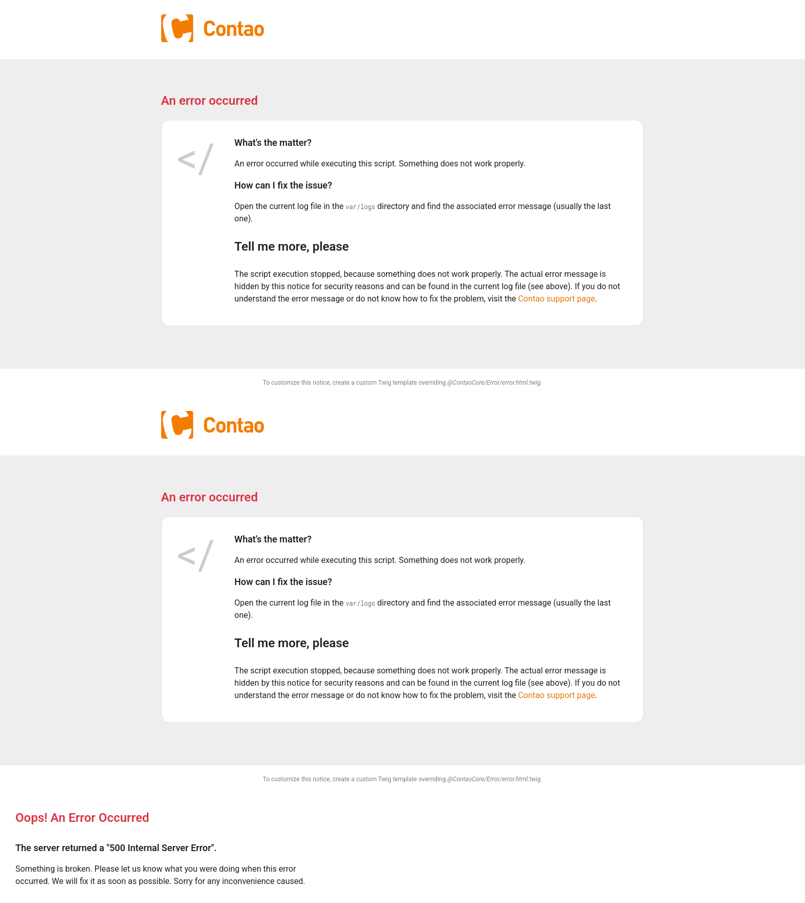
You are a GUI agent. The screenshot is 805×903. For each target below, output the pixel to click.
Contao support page (556, 299)
